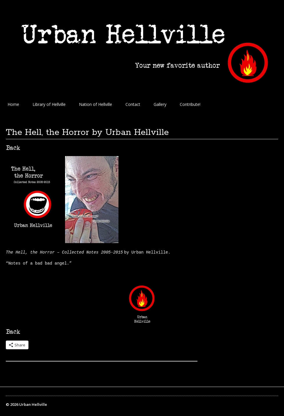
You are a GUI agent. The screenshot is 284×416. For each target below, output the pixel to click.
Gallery (160, 104)
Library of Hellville (49, 104)
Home (13, 104)
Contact (132, 104)
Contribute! (190, 104)
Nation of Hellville (95, 104)
